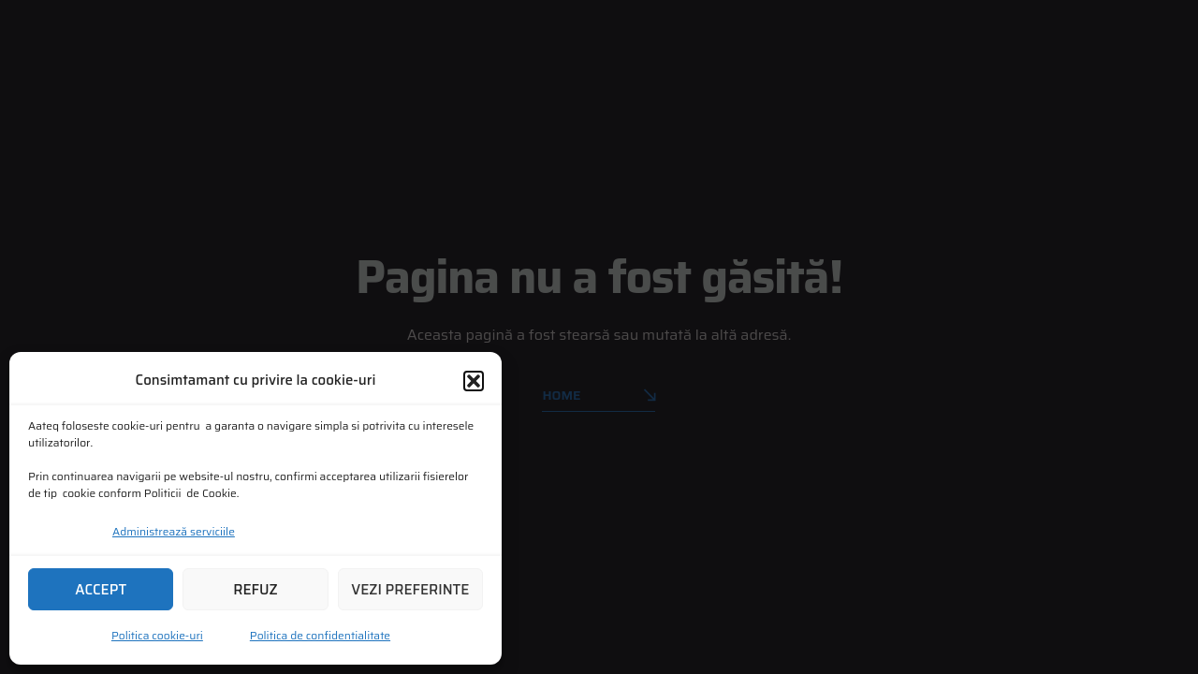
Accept (100, 590)
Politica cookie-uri (157, 635)
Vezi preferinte (410, 590)
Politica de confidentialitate (320, 635)
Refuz (255, 590)
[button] (473, 381)
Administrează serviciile (173, 531)
